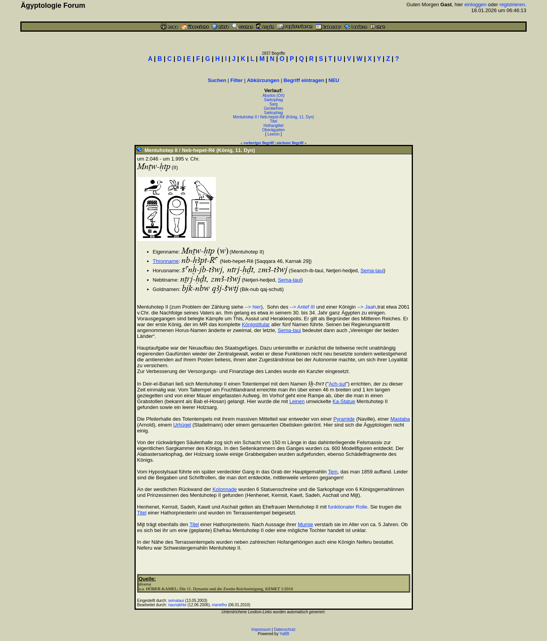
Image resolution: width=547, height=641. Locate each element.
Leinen (297, 401)
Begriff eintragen (303, 80)
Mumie (305, 524)
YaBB (284, 634)
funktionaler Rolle (347, 507)
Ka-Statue (344, 401)
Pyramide (344, 419)
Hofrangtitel (273, 125)
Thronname (166, 261)
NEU (333, 80)
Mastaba (400, 419)
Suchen (217, 80)
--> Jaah (366, 307)
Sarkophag (273, 100)
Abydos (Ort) (273, 95)
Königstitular (256, 324)
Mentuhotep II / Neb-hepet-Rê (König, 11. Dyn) (273, 117)
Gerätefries (273, 108)
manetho (219, 605)
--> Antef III (302, 307)
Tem (333, 472)
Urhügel (182, 425)
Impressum (261, 629)
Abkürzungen (263, 80)
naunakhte (177, 605)
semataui (176, 600)
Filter (236, 80)
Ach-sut (337, 384)
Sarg (273, 104)
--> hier (253, 307)
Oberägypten (273, 130)
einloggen (475, 4)
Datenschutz (285, 629)
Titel (273, 121)
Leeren (273, 134)
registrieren (512, 4)
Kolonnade (224, 489)
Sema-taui (372, 270)
